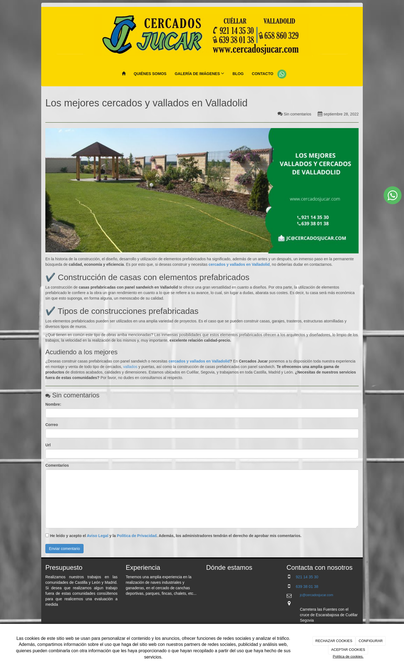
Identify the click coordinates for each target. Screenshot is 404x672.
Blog (238, 73)
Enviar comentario (64, 548)
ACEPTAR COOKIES (348, 650)
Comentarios (57, 465)
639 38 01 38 (307, 586)
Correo (51, 424)
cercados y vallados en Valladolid (198, 361)
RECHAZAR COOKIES (334, 641)
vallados (130, 366)
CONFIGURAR (371, 641)
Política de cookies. (348, 656)
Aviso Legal (97, 535)
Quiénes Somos (150, 73)
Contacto (262, 73)
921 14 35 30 (307, 577)
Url (48, 445)
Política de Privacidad (137, 535)
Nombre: (53, 404)
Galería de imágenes (199, 73)
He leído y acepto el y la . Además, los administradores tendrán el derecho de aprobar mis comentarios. (175, 535)
